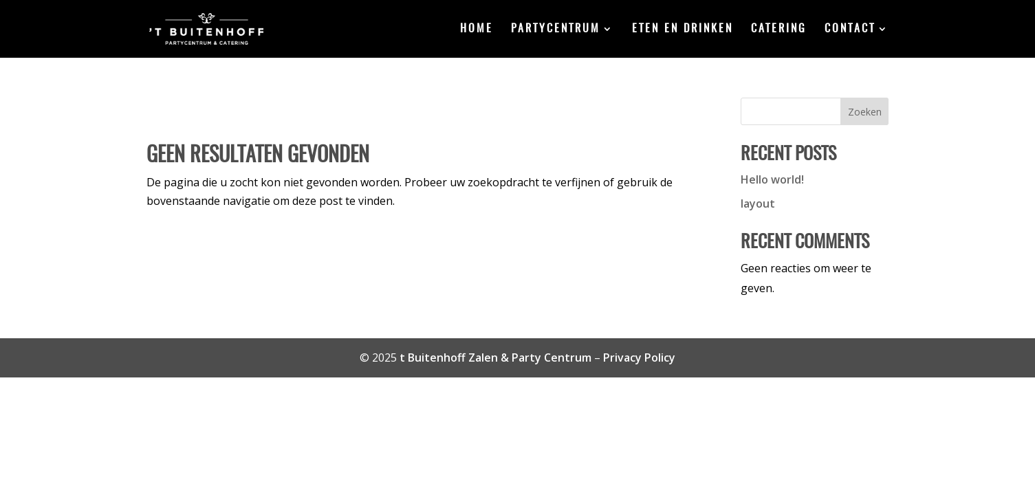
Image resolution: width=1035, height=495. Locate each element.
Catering (779, 29)
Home (476, 29)
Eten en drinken (682, 29)
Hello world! (772, 179)
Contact (850, 29)
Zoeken (865, 111)
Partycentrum (555, 29)
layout (758, 203)
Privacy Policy (639, 357)
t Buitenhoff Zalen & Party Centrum (495, 357)
